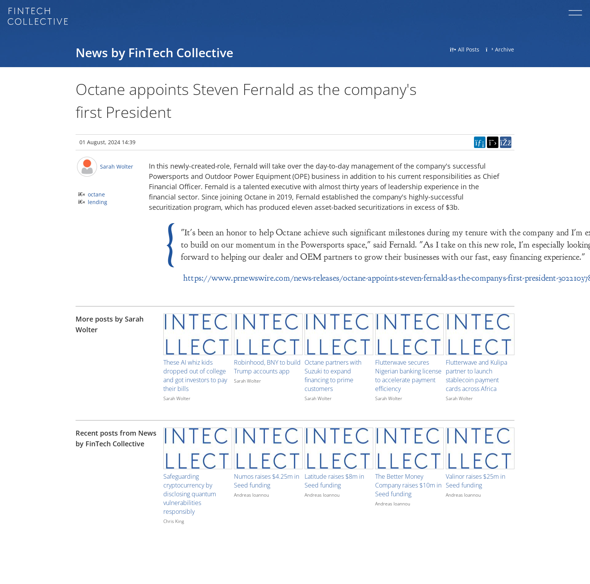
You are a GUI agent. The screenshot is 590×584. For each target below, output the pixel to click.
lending (97, 202)
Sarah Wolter (116, 166)
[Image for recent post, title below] (198, 448)
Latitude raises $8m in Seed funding (334, 480)
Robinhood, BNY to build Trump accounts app (267, 366)
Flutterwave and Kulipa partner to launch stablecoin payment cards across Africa (476, 375)
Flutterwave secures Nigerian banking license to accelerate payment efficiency (408, 375)
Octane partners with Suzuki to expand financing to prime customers (333, 375)
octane (96, 194)
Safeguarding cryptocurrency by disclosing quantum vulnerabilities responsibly (189, 494)
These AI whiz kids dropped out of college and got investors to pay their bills (195, 375)
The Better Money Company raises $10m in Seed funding (408, 485)
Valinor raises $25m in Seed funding (475, 480)
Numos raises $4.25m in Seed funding (266, 480)
